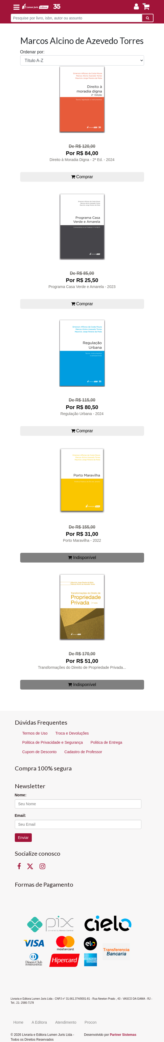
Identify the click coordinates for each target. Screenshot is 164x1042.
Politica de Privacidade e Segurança (52, 742)
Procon (90, 1022)
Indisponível (82, 557)
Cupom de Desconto (39, 752)
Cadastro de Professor (83, 752)
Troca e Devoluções (72, 733)
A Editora (39, 1022)
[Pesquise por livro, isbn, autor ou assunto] (76, 18)
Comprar (82, 176)
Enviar (23, 837)
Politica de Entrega (106, 742)
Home (18, 1022)
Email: (20, 815)
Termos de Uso (35, 733)
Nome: (21, 795)
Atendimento (65, 1022)
